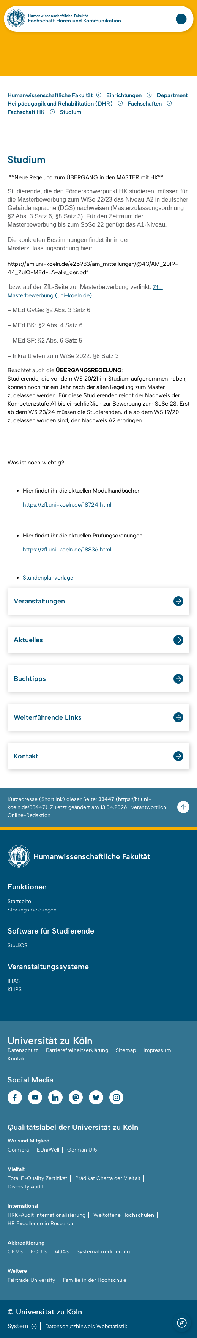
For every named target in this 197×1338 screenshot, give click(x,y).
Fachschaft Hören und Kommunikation (74, 21)
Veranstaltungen (39, 601)
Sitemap (126, 1050)
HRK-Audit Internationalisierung (46, 1215)
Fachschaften (150, 103)
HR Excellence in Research (40, 1223)
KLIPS (15, 989)
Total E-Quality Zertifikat (37, 1178)
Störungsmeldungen (32, 910)
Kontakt (26, 756)
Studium (70, 112)
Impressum (157, 1050)
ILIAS (14, 981)
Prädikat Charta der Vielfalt (107, 1178)
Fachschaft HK (32, 112)
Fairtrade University (31, 1280)
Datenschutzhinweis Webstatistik (86, 1326)
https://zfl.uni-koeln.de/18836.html (67, 549)
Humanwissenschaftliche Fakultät (58, 16)
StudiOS (17, 945)
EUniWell (48, 1150)
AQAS (62, 1251)
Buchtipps (30, 679)
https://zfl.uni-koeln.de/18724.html (67, 504)
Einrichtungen (130, 95)
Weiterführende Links (48, 717)
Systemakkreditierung (103, 1251)
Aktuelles (28, 640)
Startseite (19, 901)
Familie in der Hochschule (94, 1280)
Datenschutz (23, 1050)
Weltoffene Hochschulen (123, 1215)
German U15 (82, 1150)
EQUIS (39, 1251)
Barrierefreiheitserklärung (77, 1050)
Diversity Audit (26, 1186)
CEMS (15, 1251)
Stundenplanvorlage (48, 577)
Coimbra (18, 1150)
